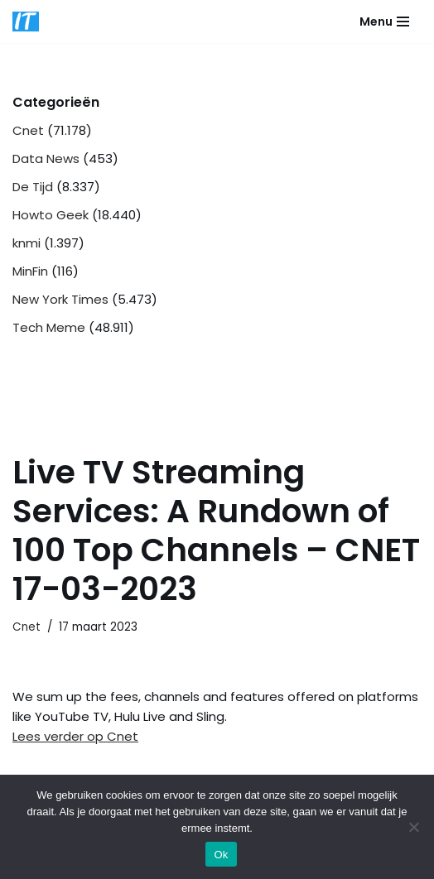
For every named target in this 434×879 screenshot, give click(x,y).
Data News (46, 158)
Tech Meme (48, 327)
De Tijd (32, 186)
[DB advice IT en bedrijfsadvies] (25, 21)
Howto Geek (50, 214)
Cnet (28, 130)
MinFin (30, 271)
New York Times (60, 299)
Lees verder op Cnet (75, 736)
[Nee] (413, 827)
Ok (221, 854)
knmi (26, 243)
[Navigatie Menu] (384, 21)
